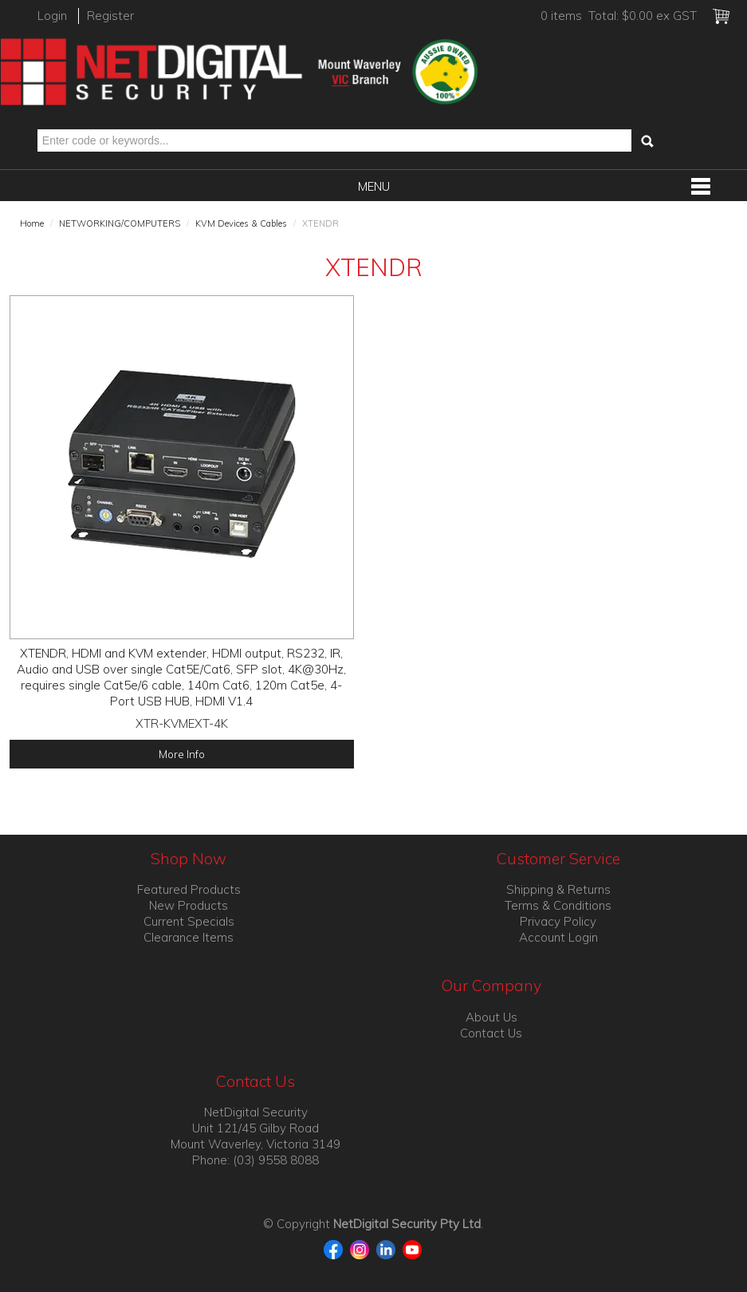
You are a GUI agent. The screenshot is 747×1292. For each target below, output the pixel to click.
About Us (491, 1017)
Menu (374, 186)
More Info (182, 754)
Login (52, 15)
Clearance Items (189, 937)
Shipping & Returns (558, 889)
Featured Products (189, 889)
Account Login (558, 937)
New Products (188, 905)
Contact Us (491, 1033)
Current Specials (189, 921)
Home (32, 223)
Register (110, 15)
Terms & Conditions (558, 905)
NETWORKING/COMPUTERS (119, 223)
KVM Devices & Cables (241, 223)
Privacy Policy (558, 921)
